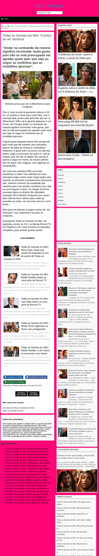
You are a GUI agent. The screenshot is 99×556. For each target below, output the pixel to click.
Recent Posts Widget (63, 164)
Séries (60, 193)
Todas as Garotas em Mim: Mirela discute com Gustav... (27, 454)
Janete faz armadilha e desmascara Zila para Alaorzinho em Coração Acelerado (81, 392)
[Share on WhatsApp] (14, 382)
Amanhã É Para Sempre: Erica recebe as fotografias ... (27, 486)
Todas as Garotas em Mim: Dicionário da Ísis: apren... (26, 466)
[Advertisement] (77, 224)
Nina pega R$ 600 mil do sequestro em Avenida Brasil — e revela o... (75, 125)
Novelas (61, 175)
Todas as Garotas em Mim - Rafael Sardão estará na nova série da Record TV (35, 277)
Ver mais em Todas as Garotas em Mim (18, 408)
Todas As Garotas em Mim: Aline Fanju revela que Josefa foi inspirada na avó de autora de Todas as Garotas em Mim (26, 253)
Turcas (60, 179)
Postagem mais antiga (33, 394)
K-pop (60, 186)
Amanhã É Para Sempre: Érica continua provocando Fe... (28, 500)
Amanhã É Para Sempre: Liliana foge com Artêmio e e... (27, 488)
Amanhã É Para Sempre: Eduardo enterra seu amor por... (28, 483)
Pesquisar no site (44, 13)
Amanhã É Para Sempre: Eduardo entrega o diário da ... (27, 494)
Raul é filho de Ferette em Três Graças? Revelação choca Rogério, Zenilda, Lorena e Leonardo (81, 412)
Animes (61, 197)
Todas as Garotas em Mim (13, 411)
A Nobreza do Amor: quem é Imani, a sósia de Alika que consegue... (75, 58)
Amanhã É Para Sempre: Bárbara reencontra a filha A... (27, 480)
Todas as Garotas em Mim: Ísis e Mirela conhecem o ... (27, 452)
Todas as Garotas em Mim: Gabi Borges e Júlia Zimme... (28, 469)
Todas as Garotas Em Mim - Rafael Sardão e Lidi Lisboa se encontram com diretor (35, 350)
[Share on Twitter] (13, 377)
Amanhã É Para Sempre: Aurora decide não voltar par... (27, 503)
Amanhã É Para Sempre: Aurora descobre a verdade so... (28, 477)
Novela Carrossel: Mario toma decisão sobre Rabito (26, 474)
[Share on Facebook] (36, 377)
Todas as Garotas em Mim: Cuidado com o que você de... (28, 463)
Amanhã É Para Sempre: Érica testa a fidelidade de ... (26, 497)
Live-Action (62, 204)
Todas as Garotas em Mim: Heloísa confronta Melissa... (27, 449)
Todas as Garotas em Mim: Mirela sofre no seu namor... (27, 460)
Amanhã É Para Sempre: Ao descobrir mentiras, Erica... (27, 491)
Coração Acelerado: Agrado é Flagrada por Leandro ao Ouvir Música (80, 353)
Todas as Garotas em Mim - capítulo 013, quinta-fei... (26, 471)
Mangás (61, 200)
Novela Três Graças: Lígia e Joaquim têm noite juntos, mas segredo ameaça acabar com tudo (82, 373)
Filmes (60, 190)
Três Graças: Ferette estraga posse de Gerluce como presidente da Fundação (81, 251)
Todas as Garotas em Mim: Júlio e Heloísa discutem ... (27, 457)
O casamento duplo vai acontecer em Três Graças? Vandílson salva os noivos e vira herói (82, 431)
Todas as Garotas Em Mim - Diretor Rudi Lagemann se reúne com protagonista (35, 326)
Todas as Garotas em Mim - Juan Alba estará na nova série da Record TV (35, 301)
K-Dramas (61, 182)
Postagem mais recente (21, 394)
